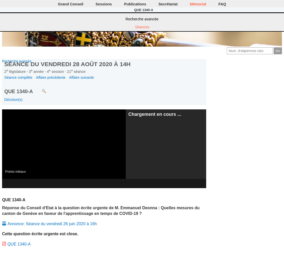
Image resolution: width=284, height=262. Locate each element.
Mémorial (198, 4)
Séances (142, 27)
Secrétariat (168, 4)
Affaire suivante (81, 77)
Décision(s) (13, 100)
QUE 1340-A (19, 244)
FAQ (222, 4)
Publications (135, 4)
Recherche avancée (142, 19)
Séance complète (18, 77)
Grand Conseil (70, 4)
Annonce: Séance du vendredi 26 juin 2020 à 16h (52, 224)
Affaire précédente (50, 77)
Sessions (104, 4)
